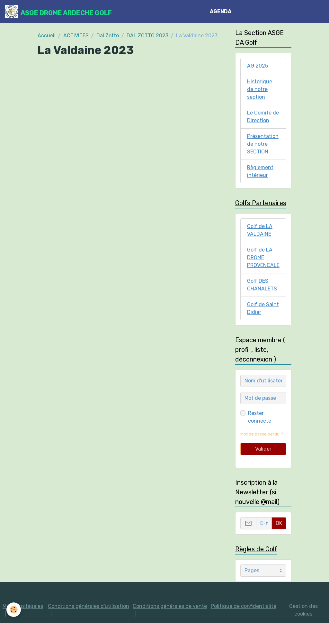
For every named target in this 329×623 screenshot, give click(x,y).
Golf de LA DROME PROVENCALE (263, 257)
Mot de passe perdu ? (261, 434)
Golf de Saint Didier (263, 308)
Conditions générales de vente (170, 606)
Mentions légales (23, 606)
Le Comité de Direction (263, 117)
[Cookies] (13, 609)
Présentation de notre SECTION (263, 144)
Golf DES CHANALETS (262, 285)
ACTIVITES (76, 35)
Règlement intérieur (260, 171)
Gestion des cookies (303, 610)
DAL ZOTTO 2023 (147, 35)
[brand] (58, 11)
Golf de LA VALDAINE (259, 230)
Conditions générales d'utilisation (88, 606)
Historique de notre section (259, 89)
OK (279, 523)
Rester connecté (259, 417)
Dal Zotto (107, 35)
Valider (263, 449)
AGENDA (220, 11)
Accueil (47, 35)
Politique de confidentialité (243, 606)
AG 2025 (257, 66)
